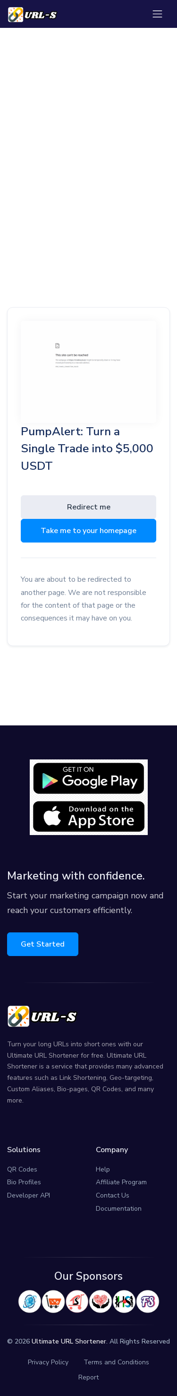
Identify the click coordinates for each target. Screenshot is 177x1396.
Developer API (28, 1195)
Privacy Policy (48, 1362)
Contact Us (112, 1195)
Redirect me (88, 507)
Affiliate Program (121, 1182)
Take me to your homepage (88, 531)
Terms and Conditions (116, 1362)
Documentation (119, 1208)
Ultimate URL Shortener (69, 1341)
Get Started (43, 944)
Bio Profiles (24, 1182)
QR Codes (22, 1169)
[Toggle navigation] (157, 14)
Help (103, 1169)
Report (88, 1377)
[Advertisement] (88, 139)
